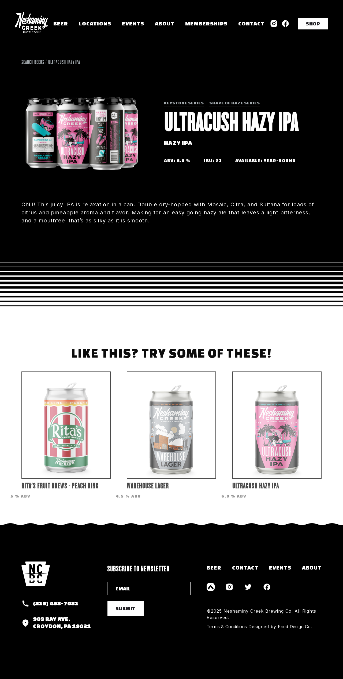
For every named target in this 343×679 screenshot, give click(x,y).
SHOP (313, 23)
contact (245, 567)
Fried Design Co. (295, 626)
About (164, 23)
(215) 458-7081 (56, 603)
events (280, 567)
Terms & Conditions (227, 626)
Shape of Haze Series (234, 103)
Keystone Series (184, 103)
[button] (95, 23)
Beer (60, 23)
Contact (251, 23)
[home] (31, 23)
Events (133, 23)
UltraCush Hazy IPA (64, 62)
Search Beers (32, 62)
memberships (206, 23)
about (312, 567)
